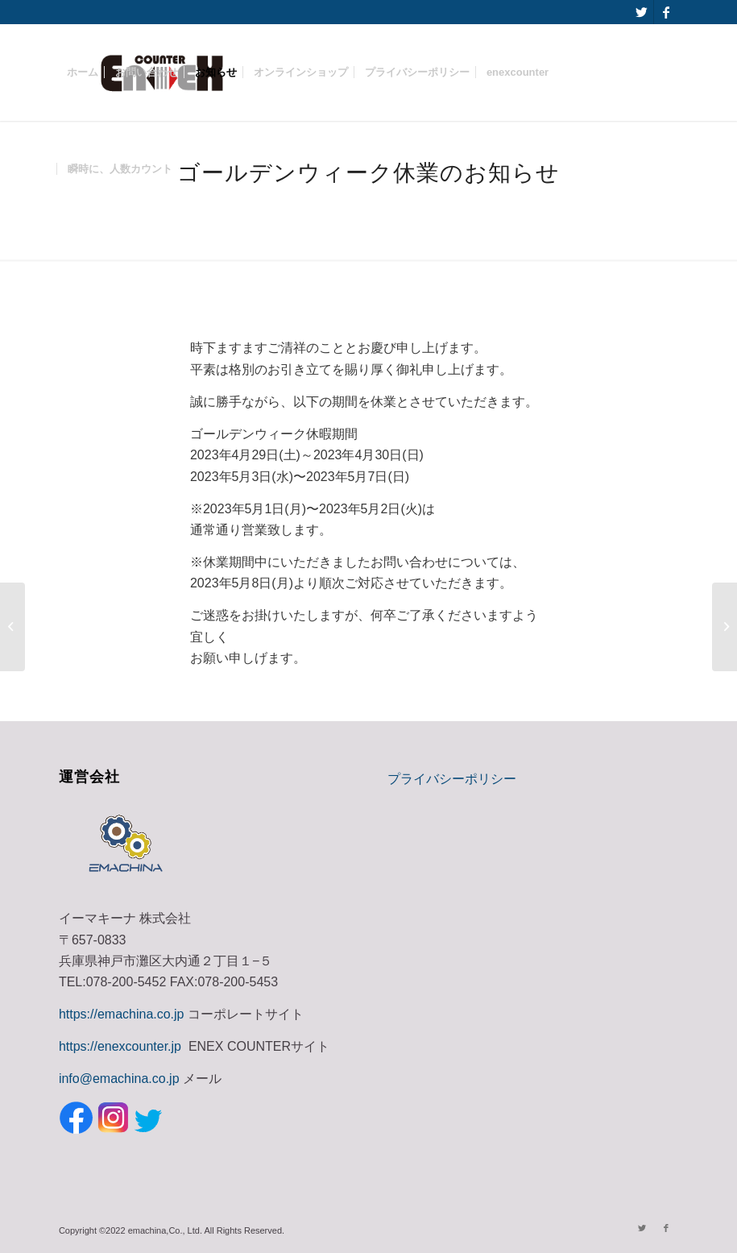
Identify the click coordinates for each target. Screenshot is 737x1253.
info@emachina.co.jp (119, 1078)
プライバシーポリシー (451, 779)
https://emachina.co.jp (121, 1014)
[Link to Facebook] (666, 12)
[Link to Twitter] (641, 12)
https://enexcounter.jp (120, 1046)
